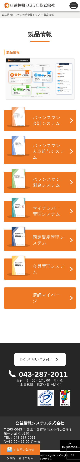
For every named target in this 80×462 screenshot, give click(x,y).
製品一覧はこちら (21, 458)
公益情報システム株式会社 (39, 423)
